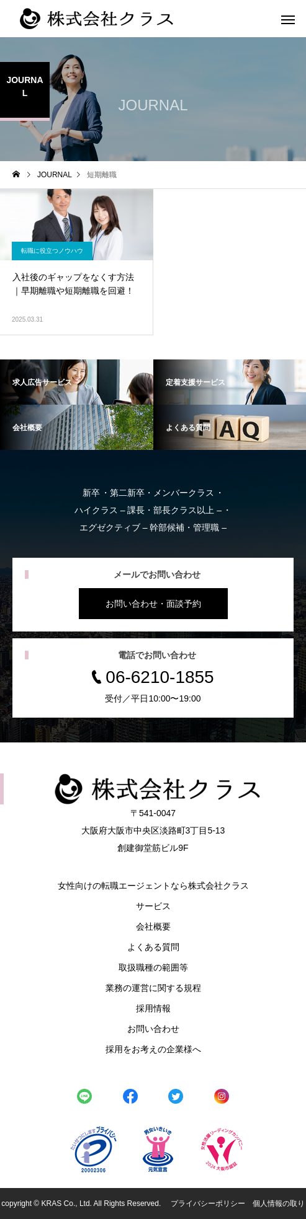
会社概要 (153, 926)
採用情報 (153, 1008)
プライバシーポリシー (208, 1203)
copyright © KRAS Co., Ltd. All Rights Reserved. (82, 1203)
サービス (153, 906)
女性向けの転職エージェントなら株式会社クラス (153, 886)
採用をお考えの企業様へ (153, 1049)
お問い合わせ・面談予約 (153, 604)
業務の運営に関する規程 (153, 988)
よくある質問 (153, 947)
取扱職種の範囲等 (153, 967)
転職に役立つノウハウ (52, 250)
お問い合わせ (153, 1029)
